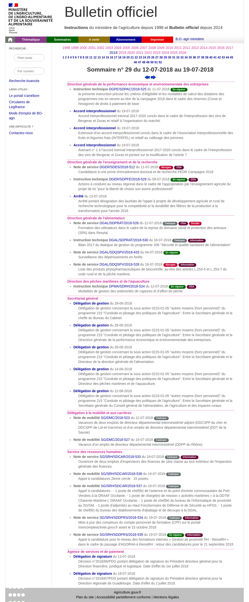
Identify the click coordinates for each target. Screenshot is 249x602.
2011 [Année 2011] (178, 48)
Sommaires (62, 39)
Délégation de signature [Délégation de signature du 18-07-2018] (92, 573)
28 (161, 57)
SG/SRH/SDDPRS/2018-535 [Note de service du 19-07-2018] (121, 535)
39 (206, 57)
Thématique (31, 39)
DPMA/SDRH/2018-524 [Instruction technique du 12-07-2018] (127, 286)
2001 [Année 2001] (92, 48)
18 (119, 57)
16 (111, 57)
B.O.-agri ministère (190, 39)
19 (123, 57)
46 (135, 62)
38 (202, 57)
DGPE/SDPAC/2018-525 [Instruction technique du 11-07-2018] (127, 89)
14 (103, 57)
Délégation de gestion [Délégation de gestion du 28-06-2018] (91, 303)
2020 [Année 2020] (131, 53)
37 (198, 57)
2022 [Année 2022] (148, 53)
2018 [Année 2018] (113, 52)
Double (195, 223)
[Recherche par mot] (29, 57)
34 (186, 57)
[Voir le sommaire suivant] (153, 77)
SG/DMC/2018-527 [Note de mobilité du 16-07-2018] (115, 440)
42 (219, 57)
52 (160, 62)
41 (215, 57)
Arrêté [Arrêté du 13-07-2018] (78, 196)
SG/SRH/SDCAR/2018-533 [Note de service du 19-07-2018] (120, 457)
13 (99, 57)
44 (227, 57)
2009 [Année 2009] (160, 48)
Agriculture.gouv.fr (127, 592)
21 (132, 57)
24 (144, 57)
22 (136, 57)
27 (157, 57)
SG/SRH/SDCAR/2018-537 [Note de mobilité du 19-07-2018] (121, 486)
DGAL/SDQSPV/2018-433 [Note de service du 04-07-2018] (119, 252)
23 (140, 57)
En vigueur (179, 89)
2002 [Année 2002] (100, 48)
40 (211, 57)
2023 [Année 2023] (156, 53)
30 (169, 57)
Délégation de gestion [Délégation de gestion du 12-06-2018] (91, 391)
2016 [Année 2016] (221, 48)
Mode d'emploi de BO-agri (26, 116)
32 (177, 57)
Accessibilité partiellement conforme (124, 597)
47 (139, 62)
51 (156, 62)
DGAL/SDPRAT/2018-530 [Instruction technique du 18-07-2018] (128, 240)
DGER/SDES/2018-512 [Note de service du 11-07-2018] (117, 167)
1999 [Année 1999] (75, 48)
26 (152, 57)
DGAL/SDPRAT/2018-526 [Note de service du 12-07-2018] (119, 223)
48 (143, 62)
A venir (94, 39)
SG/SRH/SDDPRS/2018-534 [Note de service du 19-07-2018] (121, 517)
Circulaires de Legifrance (23, 105)
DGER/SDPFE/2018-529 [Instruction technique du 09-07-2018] (127, 179)
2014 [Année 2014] (203, 48)
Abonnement (125, 39)
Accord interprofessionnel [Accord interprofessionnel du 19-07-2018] (94, 111)
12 (95, 57)
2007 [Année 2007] (143, 48)
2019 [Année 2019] (122, 53)
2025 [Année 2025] (174, 53)
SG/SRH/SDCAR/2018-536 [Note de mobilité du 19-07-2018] (121, 474)
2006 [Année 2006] (135, 48)
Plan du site (85, 597)
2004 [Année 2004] (118, 48)
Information (197, 240)
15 (107, 57)
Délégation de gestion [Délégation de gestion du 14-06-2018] (91, 369)
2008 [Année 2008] (152, 48)
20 (128, 57)
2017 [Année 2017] (229, 48)
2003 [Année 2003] (109, 48)
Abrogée (166, 167)
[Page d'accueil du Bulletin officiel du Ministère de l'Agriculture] (10, 40)
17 (115, 57)
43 (223, 57)
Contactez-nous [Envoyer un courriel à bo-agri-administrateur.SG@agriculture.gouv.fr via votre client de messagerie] (21, 133)
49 (147, 62)
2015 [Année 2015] (212, 48)
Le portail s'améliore (28, 96)
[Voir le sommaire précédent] (147, 77)
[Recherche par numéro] (29, 71)
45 (231, 57)
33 (182, 57)
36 (194, 57)
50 (151, 62)
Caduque (170, 223)
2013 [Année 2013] (195, 48)
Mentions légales (166, 597)
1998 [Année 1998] (66, 48)
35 (190, 57)
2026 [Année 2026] (182, 53)
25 (148, 57)
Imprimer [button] (157, 39)
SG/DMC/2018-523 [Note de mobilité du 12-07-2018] (115, 418)
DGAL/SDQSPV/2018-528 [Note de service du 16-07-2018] (119, 264)
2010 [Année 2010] (169, 48)
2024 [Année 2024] (165, 53)
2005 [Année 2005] (126, 48)
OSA (179, 167)
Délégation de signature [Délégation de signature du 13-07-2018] (92, 556)
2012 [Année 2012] (186, 48)
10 (86, 57)
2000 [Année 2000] (83, 48)
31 (173, 57)
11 (90, 57)
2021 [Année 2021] (139, 53)
